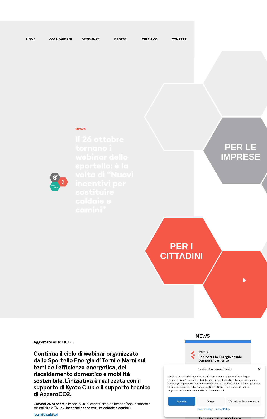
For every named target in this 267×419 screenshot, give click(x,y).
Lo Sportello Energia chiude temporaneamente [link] (220, 359)
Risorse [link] (120, 39)
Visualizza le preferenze (244, 401)
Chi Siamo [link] (150, 39)
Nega (210, 401)
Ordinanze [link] (90, 39)
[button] (259, 369)
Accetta (181, 401)
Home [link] (30, 39)
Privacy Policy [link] (222, 409)
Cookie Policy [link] (205, 409)
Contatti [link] (179, 39)
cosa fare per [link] (60, 39)
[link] (59, 182)
